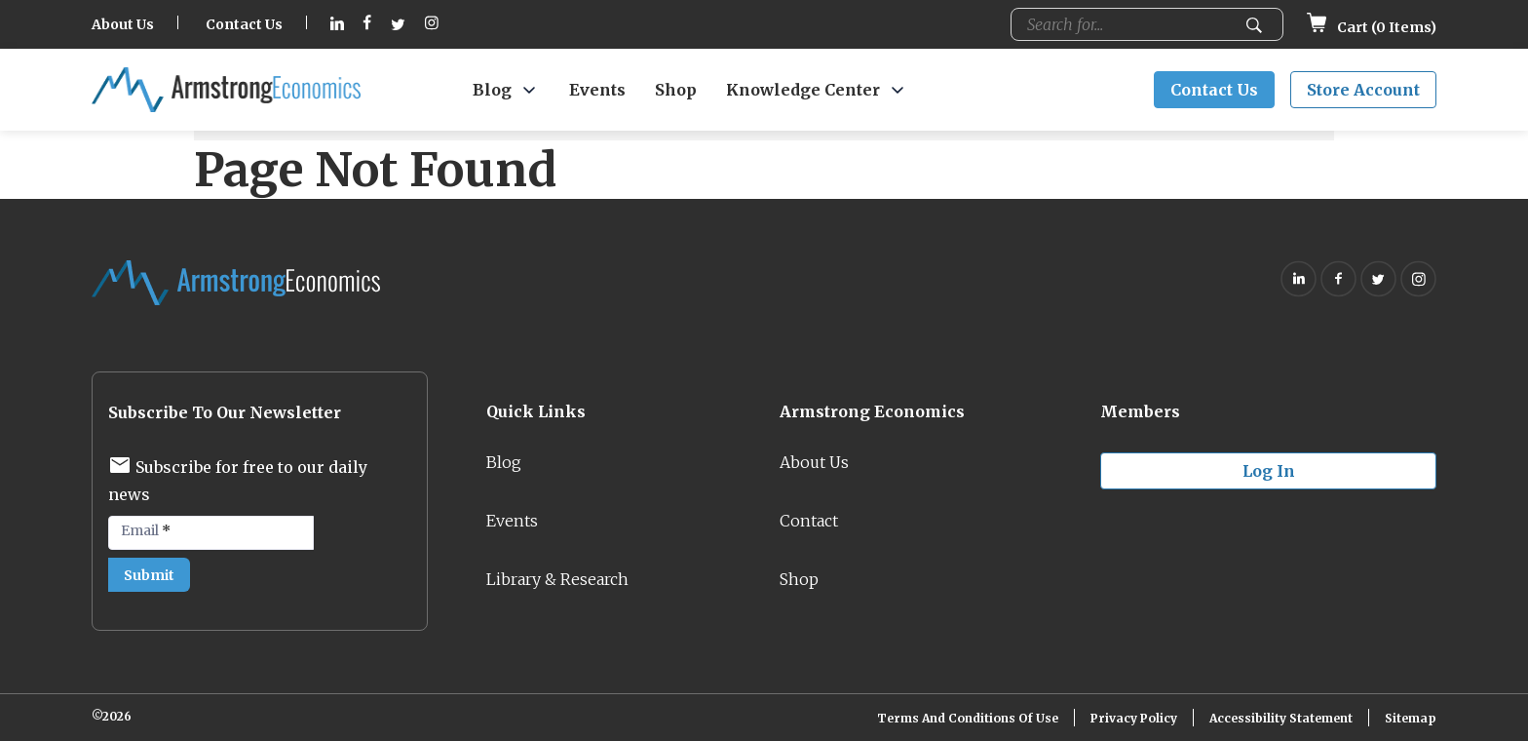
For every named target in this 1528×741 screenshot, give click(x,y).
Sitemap (1410, 718)
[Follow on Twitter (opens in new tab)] (398, 25)
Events (597, 89)
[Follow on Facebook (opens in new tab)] (367, 25)
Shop (676, 89)
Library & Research (557, 579)
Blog (492, 89)
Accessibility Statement (1281, 718)
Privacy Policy (1133, 718)
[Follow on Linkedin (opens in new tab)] (337, 25)
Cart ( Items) (1371, 27)
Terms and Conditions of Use (967, 718)
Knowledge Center (803, 89)
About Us (123, 24)
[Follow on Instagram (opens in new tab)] (431, 25)
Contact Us (244, 24)
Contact (809, 520)
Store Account (1363, 89)
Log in (1268, 471)
